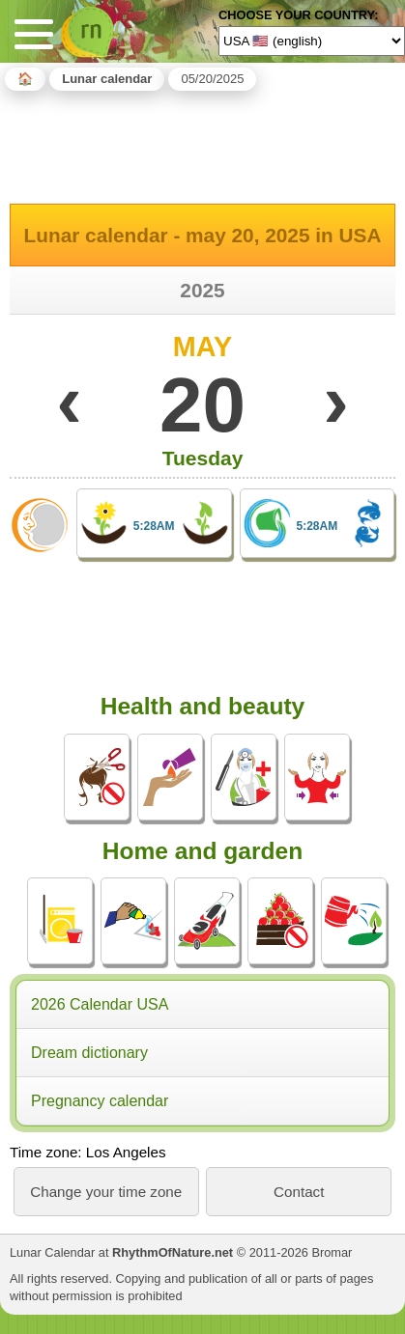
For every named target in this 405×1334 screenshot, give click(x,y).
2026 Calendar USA (99, 1004)
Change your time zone (106, 1191)
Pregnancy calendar (99, 1101)
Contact (299, 1191)
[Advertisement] (203, 144)
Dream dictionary (89, 1052)
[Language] (311, 40)
